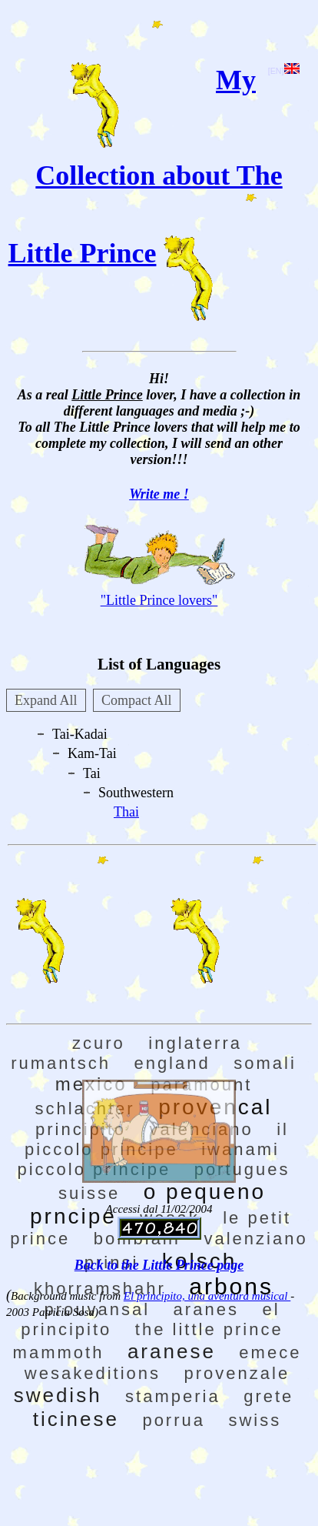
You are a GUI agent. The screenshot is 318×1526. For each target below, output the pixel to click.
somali (265, 1063)
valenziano (256, 1238)
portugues (242, 1169)
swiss (254, 1420)
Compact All (136, 700)
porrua (173, 1420)
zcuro (98, 1043)
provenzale (237, 1373)
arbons (231, 1286)
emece (270, 1352)
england (172, 1063)
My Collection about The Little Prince (145, 167)
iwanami (240, 1149)
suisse (89, 1193)
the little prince (209, 1329)
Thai (126, 812)
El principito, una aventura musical (207, 1296)
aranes (206, 1309)
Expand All (46, 700)
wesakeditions (93, 1373)
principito (80, 1129)
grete (268, 1396)
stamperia (172, 1396)
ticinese (76, 1419)
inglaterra (195, 1043)
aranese (172, 1351)
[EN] (284, 70)
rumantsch (61, 1063)
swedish (58, 1395)
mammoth (58, 1352)
